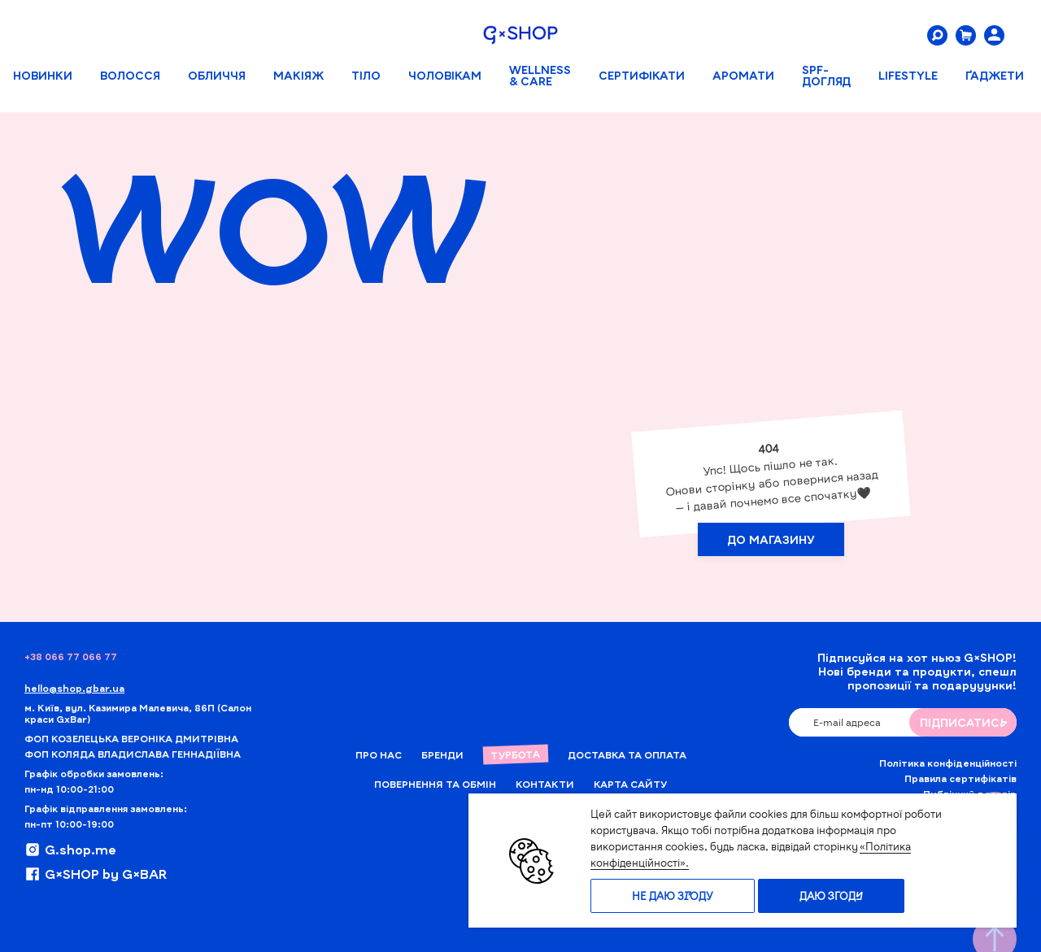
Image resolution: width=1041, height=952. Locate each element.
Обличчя (217, 75)
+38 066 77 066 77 (70, 656)
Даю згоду (831, 895)
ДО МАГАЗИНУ (771, 542)
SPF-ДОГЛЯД (826, 75)
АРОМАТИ (743, 75)
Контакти (545, 783)
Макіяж (298, 75)
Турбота (514, 754)
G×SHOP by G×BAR (95, 874)
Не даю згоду (672, 895)
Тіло (366, 75)
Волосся (130, 75)
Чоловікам (444, 75)
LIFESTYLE (908, 75)
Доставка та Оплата (627, 754)
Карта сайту (630, 783)
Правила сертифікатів (960, 778)
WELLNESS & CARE (540, 75)
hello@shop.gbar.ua (74, 687)
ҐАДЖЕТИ (994, 75)
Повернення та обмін (435, 783)
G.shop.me (70, 849)
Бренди (442, 754)
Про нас (378, 754)
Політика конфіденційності (948, 762)
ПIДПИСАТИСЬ (963, 722)
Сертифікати (642, 75)
